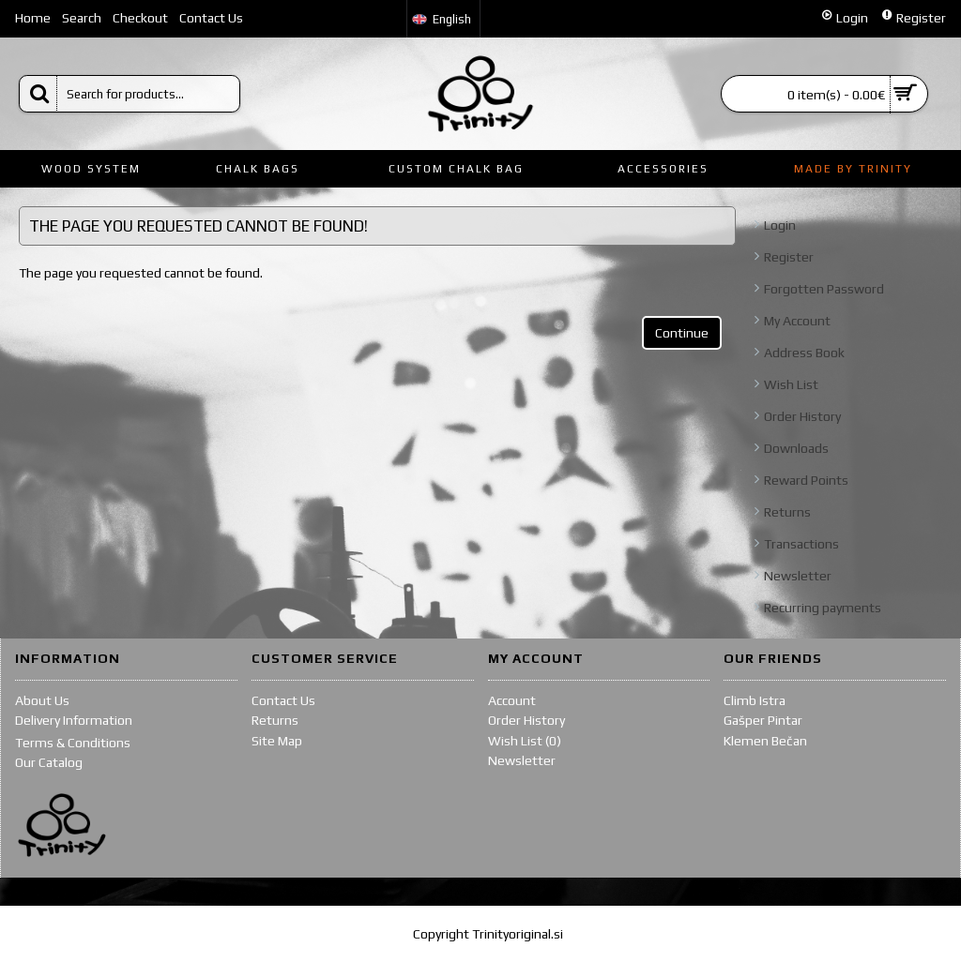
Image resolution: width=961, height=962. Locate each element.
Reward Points (806, 480)
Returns (787, 511)
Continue (682, 332)
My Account (797, 320)
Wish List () (524, 740)
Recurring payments (822, 607)
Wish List (791, 384)
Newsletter (797, 575)
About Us (42, 700)
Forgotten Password (824, 288)
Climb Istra (755, 700)
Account (512, 700)
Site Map (277, 740)
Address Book (804, 352)
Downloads (796, 448)
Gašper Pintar (763, 720)
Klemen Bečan (765, 740)
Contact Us (283, 700)
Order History (802, 416)
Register (789, 256)
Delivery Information (73, 720)
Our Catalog (49, 762)
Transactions (801, 543)
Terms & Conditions (72, 742)
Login (780, 225)
